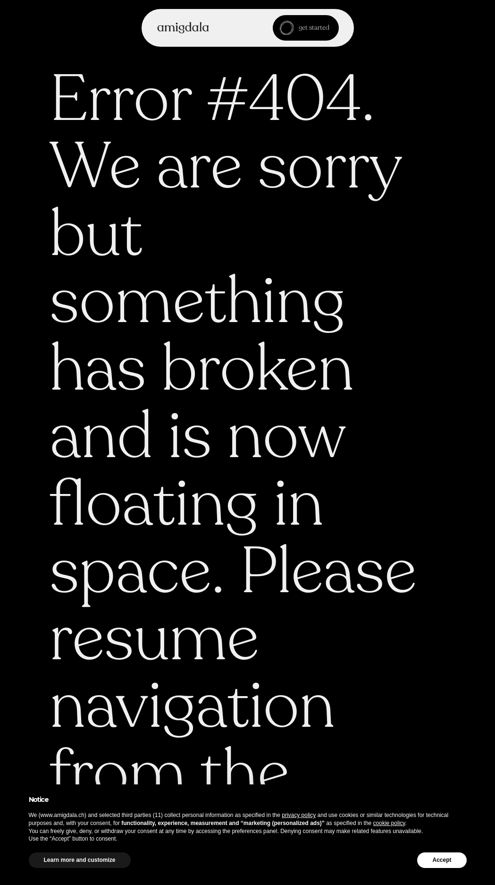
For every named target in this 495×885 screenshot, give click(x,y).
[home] (183, 27)
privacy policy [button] (299, 815)
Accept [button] (441, 860)
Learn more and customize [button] (80, 860)
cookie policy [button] (389, 823)
